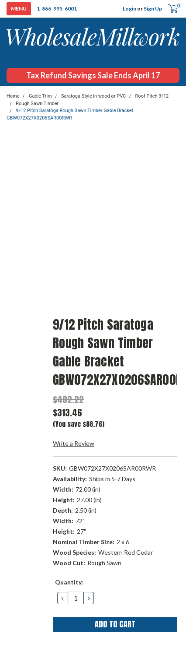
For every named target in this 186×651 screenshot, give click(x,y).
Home (13, 96)
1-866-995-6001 (57, 8)
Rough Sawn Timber (37, 103)
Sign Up (153, 8)
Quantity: (69, 582)
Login (129, 8)
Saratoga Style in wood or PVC (93, 96)
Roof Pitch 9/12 (152, 96)
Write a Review (73, 443)
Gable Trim (40, 96)
